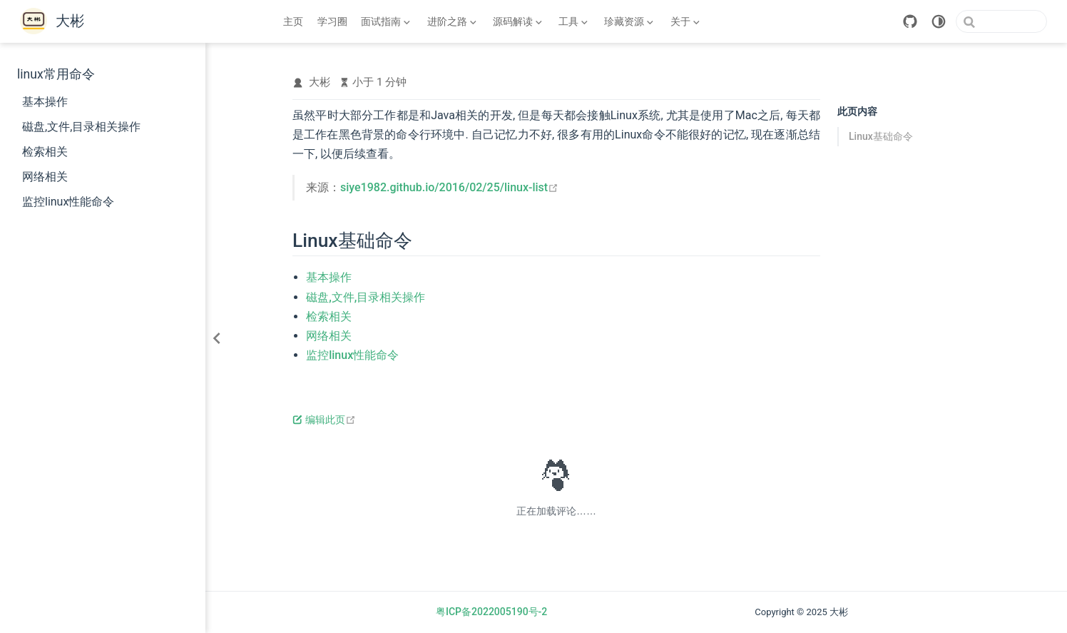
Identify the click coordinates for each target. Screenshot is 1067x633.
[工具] (573, 21)
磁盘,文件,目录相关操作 (81, 126)
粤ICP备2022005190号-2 (491, 611)
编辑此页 (324, 419)
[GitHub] (910, 21)
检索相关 (45, 151)
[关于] (685, 21)
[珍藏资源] (629, 21)
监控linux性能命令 (68, 201)
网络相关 (45, 176)
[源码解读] (517, 21)
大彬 (319, 82)
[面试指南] (386, 21)
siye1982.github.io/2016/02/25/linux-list (449, 187)
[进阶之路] (451, 21)
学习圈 (332, 21)
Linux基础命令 (881, 136)
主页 (293, 21)
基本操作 (45, 101)
